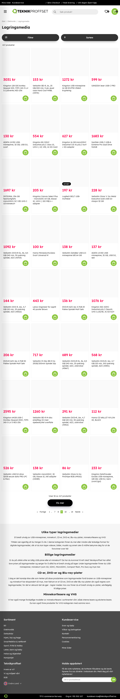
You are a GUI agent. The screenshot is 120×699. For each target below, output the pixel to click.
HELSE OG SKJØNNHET (12, 653)
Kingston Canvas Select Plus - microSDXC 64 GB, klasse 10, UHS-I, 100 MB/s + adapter (45, 200)
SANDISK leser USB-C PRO (103, 85)
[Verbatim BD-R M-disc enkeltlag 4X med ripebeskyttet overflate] (45, 394)
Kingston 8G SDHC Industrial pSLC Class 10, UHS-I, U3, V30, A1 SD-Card (45, 144)
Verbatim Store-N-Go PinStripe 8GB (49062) (72, 475)
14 (72, 512)
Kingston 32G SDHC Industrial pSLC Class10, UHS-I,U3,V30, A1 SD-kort (102, 309)
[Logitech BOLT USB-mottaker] (75, 173)
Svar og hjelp (68, 625)
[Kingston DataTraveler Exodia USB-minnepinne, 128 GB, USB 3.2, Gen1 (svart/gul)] (104, 451)
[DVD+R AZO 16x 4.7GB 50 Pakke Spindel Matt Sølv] (16, 337)
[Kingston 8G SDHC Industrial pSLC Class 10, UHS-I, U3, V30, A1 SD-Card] (45, 119)
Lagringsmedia (23, 21)
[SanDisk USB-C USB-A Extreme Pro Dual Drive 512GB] (104, 119)
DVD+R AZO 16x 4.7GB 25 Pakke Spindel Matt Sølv (73, 308)
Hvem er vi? (9, 669)
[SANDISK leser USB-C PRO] (104, 62)
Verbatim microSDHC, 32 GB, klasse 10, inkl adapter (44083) (44, 476)
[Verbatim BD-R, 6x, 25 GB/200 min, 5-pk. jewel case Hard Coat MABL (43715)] (45, 62)
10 (66, 512)
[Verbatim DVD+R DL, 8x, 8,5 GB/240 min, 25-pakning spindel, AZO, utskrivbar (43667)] (75, 337)
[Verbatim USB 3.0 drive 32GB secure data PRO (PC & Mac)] (16, 451)
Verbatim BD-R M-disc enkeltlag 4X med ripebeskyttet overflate (43, 420)
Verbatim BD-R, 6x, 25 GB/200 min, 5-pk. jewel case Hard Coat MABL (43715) (43, 89)
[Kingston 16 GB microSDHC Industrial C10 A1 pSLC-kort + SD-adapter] (75, 119)
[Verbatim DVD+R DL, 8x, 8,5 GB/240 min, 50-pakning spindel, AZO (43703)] (16, 229)
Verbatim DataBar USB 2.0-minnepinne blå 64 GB (74, 254)
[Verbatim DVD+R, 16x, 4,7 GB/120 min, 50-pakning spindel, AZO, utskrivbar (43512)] (75, 394)
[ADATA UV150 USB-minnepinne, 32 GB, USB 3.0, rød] (104, 229)
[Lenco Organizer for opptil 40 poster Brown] (45, 283)
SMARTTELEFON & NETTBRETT (15, 641)
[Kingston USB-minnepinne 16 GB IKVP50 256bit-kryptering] (75, 62)
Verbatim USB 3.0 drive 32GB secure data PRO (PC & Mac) (15, 476)
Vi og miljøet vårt (12, 673)
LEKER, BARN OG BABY (13, 649)
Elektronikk (12, 21)
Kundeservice (18, 3)
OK (113, 679)
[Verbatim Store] (104, 173)
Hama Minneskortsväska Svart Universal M (44, 254)
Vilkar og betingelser (71, 629)
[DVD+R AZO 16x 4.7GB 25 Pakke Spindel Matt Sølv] (75, 283)
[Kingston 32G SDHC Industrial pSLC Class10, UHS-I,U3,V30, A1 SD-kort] (104, 283)
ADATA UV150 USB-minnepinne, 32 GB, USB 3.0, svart (15, 144)
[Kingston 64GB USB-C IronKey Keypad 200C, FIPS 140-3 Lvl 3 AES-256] (16, 394)
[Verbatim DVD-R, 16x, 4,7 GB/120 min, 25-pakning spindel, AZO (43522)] (16, 283)
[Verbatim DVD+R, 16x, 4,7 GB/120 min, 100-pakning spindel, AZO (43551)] (104, 337)
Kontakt (65, 633)
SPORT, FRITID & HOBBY (13, 645)
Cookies (65, 641)
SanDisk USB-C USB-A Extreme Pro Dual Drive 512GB (101, 144)
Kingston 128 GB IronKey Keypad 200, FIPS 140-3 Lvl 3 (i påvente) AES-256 (15, 88)
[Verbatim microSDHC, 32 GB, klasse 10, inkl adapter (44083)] (45, 451)
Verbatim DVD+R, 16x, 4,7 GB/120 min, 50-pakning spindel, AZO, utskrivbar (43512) (73, 421)
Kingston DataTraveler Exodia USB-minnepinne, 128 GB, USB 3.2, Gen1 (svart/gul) (102, 478)
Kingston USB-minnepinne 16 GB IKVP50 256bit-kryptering (73, 88)
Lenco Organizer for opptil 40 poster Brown (44, 308)
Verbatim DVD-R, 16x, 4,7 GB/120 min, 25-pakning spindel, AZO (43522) (14, 309)
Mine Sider (6, 3)
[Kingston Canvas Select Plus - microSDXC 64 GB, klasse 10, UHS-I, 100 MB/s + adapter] (45, 173)
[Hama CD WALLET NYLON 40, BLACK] (104, 394)
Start (3, 21)
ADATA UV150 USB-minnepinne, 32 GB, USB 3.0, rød (103, 255)
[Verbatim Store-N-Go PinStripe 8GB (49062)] (75, 451)
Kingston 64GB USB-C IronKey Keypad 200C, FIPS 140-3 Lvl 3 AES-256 (15, 420)
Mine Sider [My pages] (67, 648)
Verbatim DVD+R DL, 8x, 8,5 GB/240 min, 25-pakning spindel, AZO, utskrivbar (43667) (74, 364)
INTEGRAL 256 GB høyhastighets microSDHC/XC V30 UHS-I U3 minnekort (15, 200)
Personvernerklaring (71, 637)
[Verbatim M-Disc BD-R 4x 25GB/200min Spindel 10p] (45, 337)
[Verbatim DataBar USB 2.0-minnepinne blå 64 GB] (75, 229)
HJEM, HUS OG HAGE (12, 637)
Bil (5, 625)
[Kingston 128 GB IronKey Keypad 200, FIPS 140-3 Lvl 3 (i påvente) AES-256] (16, 62)
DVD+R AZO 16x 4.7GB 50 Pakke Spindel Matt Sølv (14, 362)
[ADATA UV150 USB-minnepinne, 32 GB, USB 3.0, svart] (16, 119)
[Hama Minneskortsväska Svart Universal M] (45, 229)
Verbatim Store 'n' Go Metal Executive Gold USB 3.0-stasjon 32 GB (103, 198)
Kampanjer (9, 657)
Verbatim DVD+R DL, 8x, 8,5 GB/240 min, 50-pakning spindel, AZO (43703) (15, 255)
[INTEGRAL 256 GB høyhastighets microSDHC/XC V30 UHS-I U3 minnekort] (16, 173)
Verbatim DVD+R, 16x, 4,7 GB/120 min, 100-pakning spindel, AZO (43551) (102, 363)
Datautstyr (8, 633)
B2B (5, 677)
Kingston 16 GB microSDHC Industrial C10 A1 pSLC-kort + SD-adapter (74, 144)
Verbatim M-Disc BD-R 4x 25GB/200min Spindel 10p (44, 362)
